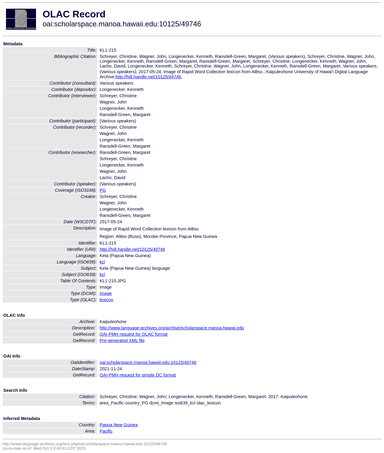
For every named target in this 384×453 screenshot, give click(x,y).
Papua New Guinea (119, 424)
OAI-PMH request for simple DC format (138, 375)
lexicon (106, 299)
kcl (102, 262)
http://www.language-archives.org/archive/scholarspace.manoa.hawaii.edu (172, 328)
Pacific (106, 431)
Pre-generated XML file (122, 340)
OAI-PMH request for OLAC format (133, 334)
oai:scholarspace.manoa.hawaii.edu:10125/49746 (148, 362)
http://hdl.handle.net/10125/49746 (132, 249)
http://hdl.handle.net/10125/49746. (149, 76)
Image (106, 293)
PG (103, 190)
